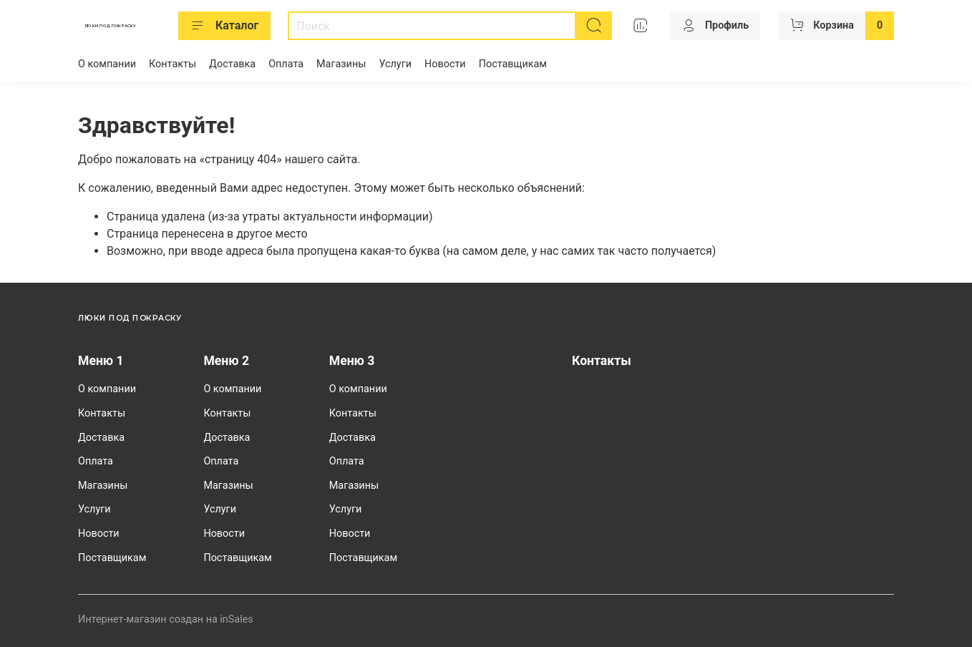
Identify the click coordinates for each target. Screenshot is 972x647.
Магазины (341, 64)
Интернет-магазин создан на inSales (165, 619)
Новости (445, 64)
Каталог (224, 26)
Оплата (285, 64)
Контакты (172, 64)
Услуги (395, 64)
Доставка (232, 64)
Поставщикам (513, 64)
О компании (107, 64)
